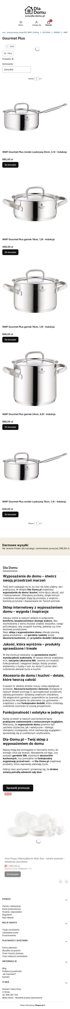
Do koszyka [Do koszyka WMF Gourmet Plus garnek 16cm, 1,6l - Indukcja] (10, 252)
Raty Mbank (8, 917)
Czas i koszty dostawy (12, 953)
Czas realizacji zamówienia (14, 956)
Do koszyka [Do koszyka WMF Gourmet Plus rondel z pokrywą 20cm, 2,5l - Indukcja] (10, 165)
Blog (4, 968)
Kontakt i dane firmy (11, 989)
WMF (66, 32)
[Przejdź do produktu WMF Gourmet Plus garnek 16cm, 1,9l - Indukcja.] (35, 292)
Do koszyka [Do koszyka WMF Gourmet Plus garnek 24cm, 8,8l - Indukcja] (10, 427)
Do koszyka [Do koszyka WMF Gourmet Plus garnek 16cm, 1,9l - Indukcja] (10, 339)
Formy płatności (9, 947)
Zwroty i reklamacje (11, 906)
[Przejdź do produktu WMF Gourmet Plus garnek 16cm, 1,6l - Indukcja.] (35, 204)
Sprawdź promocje (18, 787)
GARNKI (57, 32)
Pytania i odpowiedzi (12, 912)
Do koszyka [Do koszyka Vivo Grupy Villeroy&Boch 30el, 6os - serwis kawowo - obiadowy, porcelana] (12, 874)
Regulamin (7, 914)
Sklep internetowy (31, 1005)
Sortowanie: (7, 64)
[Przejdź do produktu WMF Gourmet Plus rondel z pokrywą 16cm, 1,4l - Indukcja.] (35, 466)
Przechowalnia (9, 935)
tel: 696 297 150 (10, 995)
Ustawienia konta (10, 932)
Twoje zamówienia (10, 929)
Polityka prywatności (12, 971)
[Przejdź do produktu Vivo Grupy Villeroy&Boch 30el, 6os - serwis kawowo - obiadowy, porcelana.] (36, 823)
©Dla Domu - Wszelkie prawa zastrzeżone (22, 997)
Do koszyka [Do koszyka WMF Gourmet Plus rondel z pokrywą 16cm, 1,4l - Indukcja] (10, 514)
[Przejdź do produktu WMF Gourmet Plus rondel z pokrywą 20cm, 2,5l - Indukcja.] (35, 117)
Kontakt (5, 977)
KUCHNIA (46, 32)
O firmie (6, 992)
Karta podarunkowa (11, 909)
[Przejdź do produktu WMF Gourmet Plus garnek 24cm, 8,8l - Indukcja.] (35, 379)
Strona (31, 79)
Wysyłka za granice (11, 950)
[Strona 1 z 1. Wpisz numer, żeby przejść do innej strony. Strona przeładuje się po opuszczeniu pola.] (36, 78)
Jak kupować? (9, 974)
